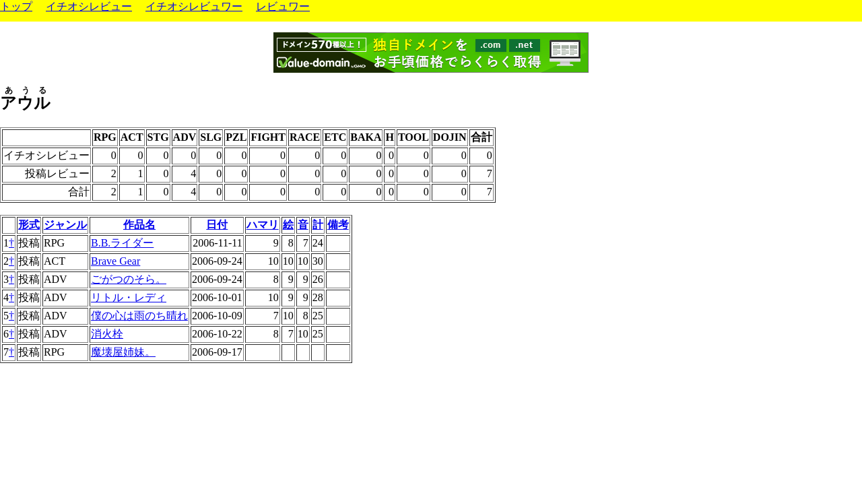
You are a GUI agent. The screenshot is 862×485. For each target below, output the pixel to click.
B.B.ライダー (122, 243)
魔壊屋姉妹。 (123, 352)
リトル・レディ (128, 297)
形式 (29, 224)
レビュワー (283, 6)
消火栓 (107, 334)
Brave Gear (115, 261)
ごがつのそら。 (128, 279)
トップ (16, 6)
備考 (338, 224)
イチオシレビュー (89, 6)
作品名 (139, 224)
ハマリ (262, 224)
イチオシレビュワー (193, 6)
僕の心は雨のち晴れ (139, 315)
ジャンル (65, 224)
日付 (217, 224)
